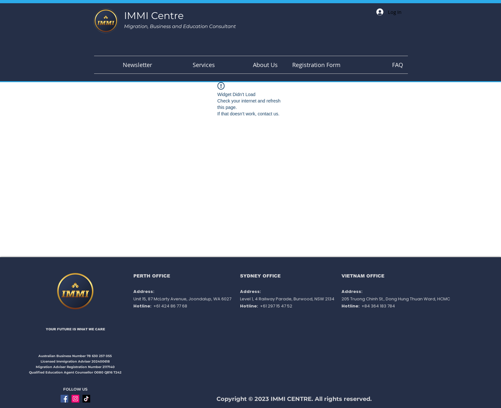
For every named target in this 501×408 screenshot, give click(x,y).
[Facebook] (64, 399)
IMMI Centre (154, 16)
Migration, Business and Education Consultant (180, 26)
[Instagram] (75, 399)
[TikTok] (86, 399)
